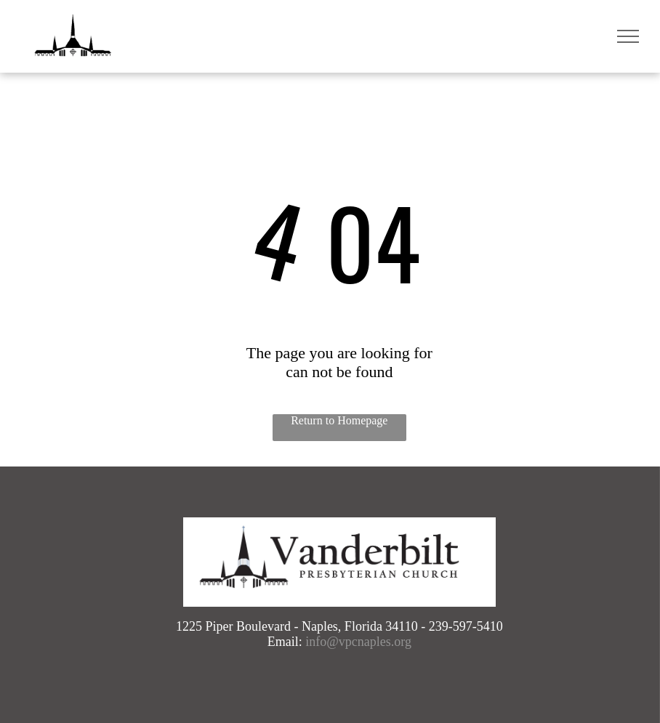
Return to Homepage (339, 420)
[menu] (628, 36)
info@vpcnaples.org (358, 641)
